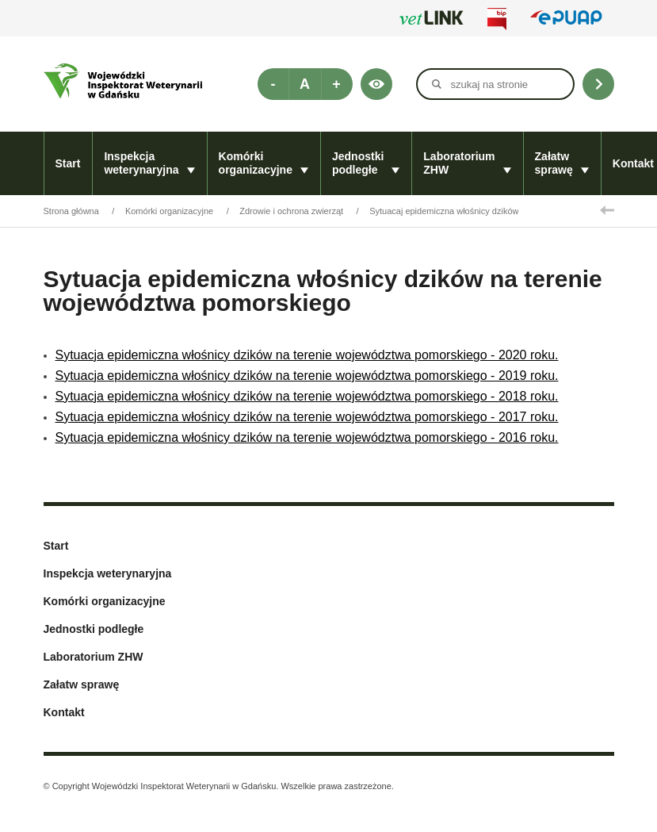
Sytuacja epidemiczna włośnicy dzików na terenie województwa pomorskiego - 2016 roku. (307, 437)
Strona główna (71, 211)
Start (68, 163)
